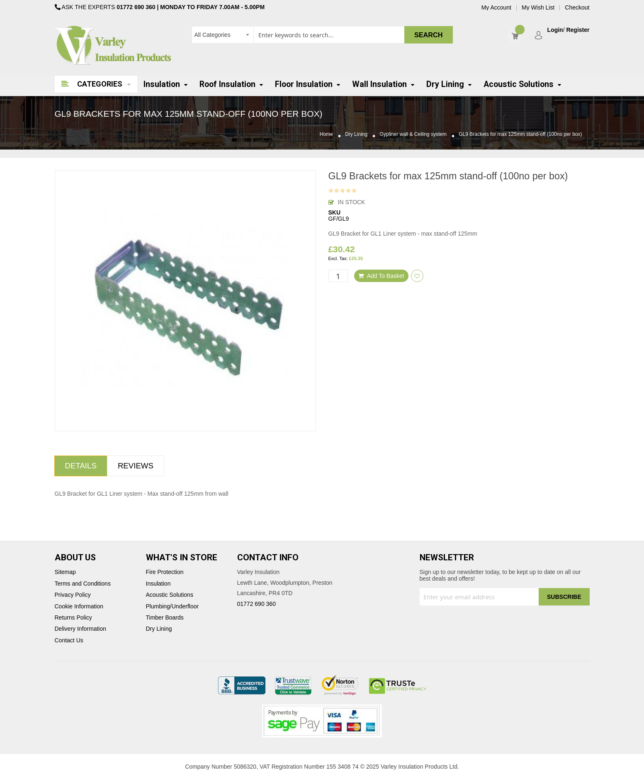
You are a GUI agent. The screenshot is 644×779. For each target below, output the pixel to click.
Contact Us (69, 640)
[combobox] (322, 34)
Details (81, 465)
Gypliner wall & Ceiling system (413, 134)
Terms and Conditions (83, 584)
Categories (99, 84)
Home (326, 134)
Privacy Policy (73, 595)
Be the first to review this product (342, 191)
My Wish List (538, 7)
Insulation (158, 584)
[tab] (80, 466)
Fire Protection (165, 572)
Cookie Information (79, 606)
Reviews (135, 465)
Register (577, 30)
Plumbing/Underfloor (172, 606)
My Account (496, 7)
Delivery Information (81, 629)
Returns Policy (73, 618)
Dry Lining (356, 134)
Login (555, 30)
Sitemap (65, 572)
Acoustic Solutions (169, 595)
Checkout (577, 7)
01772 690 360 (136, 7)
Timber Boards (165, 618)
